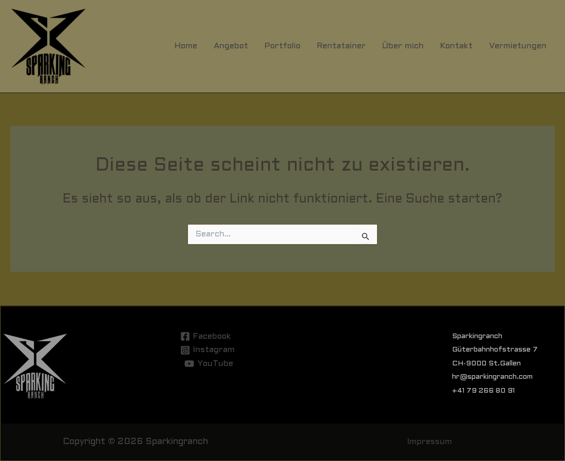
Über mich (403, 46)
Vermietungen (518, 46)
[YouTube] (209, 363)
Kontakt (456, 46)
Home (186, 46)
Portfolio (282, 46)
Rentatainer (341, 46)
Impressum (429, 442)
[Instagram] (207, 350)
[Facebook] (206, 336)
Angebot (231, 46)
